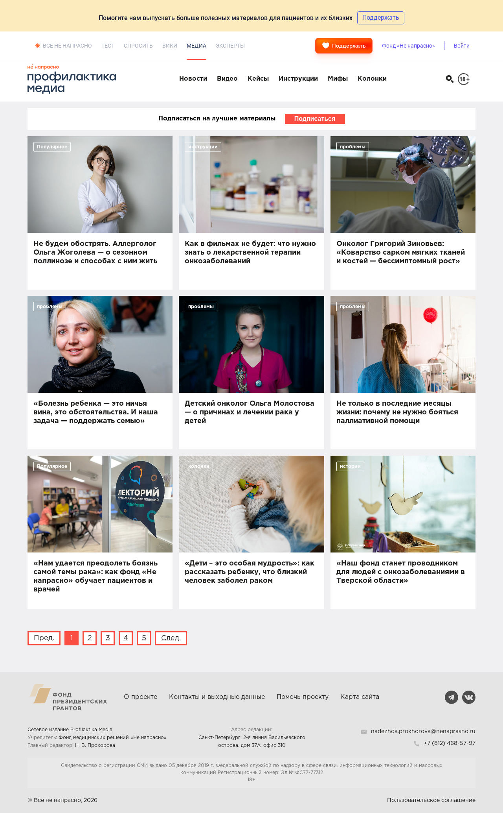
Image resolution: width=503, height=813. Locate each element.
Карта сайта (359, 697)
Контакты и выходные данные (217, 697)
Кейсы (258, 79)
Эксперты (230, 45)
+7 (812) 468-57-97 (449, 743)
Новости (193, 79)
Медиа (196, 45)
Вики (169, 45)
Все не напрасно (67, 45)
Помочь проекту (303, 697)
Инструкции (298, 79)
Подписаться (315, 118)
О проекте (140, 697)
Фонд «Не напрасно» (408, 45)
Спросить (138, 45)
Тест (107, 45)
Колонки (372, 79)
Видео (227, 79)
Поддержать (344, 46)
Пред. (44, 638)
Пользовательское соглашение (431, 800)
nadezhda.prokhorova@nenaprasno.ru (423, 731)
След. (171, 638)
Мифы (338, 79)
